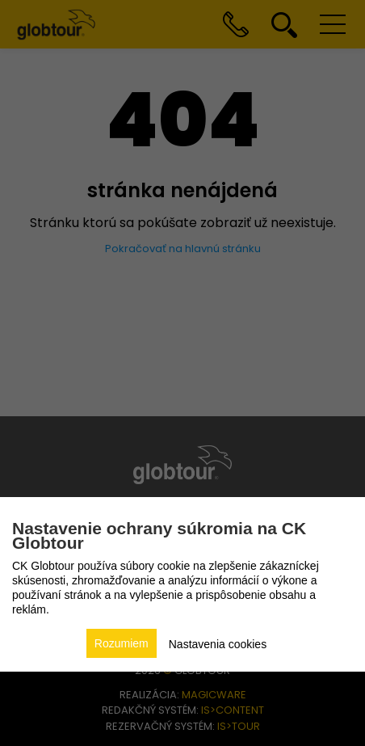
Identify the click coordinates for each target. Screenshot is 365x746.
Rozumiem (121, 643)
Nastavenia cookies (217, 644)
